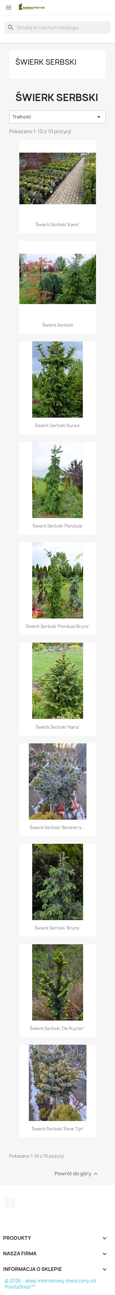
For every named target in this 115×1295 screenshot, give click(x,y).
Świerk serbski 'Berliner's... (57, 827)
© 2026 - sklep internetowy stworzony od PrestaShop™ (50, 1284)
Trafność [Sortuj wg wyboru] (57, 117)
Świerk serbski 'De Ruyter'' (57, 1028)
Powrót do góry (77, 1174)
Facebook (10, 1203)
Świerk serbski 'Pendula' (58, 526)
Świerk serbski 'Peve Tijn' (57, 1129)
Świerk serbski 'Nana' (57, 727)
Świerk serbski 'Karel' (57, 224)
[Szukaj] (57, 27)
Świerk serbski (45, 62)
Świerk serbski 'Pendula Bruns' (58, 626)
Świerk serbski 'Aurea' (57, 425)
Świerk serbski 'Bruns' (57, 928)
